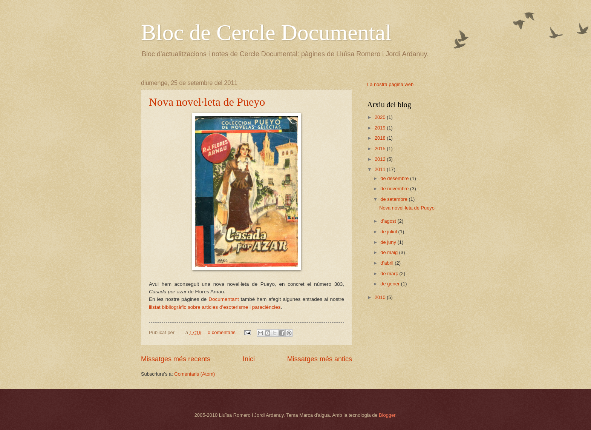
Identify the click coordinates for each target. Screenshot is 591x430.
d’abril (387, 263)
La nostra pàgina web (390, 84)
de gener (390, 284)
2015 (381, 148)
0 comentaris (222, 332)
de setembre (394, 199)
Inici (249, 359)
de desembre (395, 178)
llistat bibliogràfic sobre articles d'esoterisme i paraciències (215, 307)
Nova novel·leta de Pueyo (207, 102)
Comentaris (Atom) (194, 374)
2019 (381, 128)
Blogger (387, 415)
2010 (381, 297)
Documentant (223, 299)
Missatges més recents (175, 359)
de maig (389, 252)
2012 (381, 159)
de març (389, 273)
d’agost (388, 221)
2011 (381, 169)
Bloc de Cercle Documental (266, 32)
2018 (381, 138)
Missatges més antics (319, 359)
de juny (388, 242)
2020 (381, 117)
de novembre (395, 188)
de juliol (389, 231)
